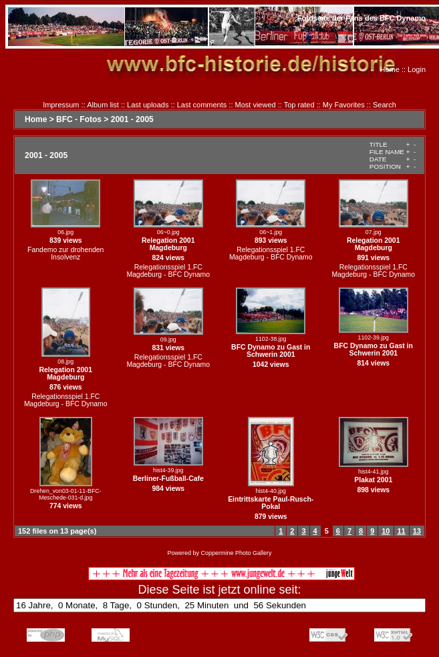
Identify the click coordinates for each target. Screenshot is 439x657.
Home (390, 69)
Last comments (202, 105)
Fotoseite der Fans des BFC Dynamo (361, 18)
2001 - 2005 (132, 119)
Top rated (299, 105)
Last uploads (147, 105)
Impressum (61, 105)
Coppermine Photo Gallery (235, 553)
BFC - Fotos (79, 119)
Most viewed (255, 105)
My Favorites (344, 105)
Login (417, 69)
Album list (103, 105)
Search (384, 105)
